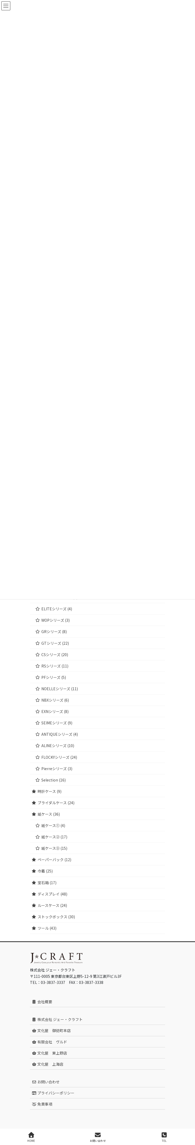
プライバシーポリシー (53, 1093)
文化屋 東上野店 (49, 1053)
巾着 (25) (45, 871)
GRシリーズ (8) (54, 631)
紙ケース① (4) (53, 825)
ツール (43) (47, 928)
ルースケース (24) (52, 905)
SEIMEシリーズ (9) (56, 722)
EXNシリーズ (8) (55, 711)
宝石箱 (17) (47, 882)
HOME (31, 1137)
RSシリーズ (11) (54, 666)
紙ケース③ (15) (54, 848)
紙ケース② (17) (54, 836)
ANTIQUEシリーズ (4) (59, 734)
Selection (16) (53, 780)
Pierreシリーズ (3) (56, 768)
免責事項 (42, 1104)
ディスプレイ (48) (52, 894)
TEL (164, 1137)
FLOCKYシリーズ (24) (59, 757)
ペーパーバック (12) (54, 859)
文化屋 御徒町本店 (51, 1030)
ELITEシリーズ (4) (56, 608)
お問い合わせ (46, 1081)
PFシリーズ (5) (53, 677)
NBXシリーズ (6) (55, 700)
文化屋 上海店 (47, 1064)
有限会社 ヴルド (49, 1041)
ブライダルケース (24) (56, 802)
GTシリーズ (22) (55, 643)
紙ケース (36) (49, 814)
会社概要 (42, 1001)
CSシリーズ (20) (54, 654)
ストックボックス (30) (56, 916)
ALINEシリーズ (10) (57, 745)
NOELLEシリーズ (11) (59, 688)
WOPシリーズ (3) (55, 620)
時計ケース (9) (49, 791)
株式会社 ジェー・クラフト (57, 1019)
